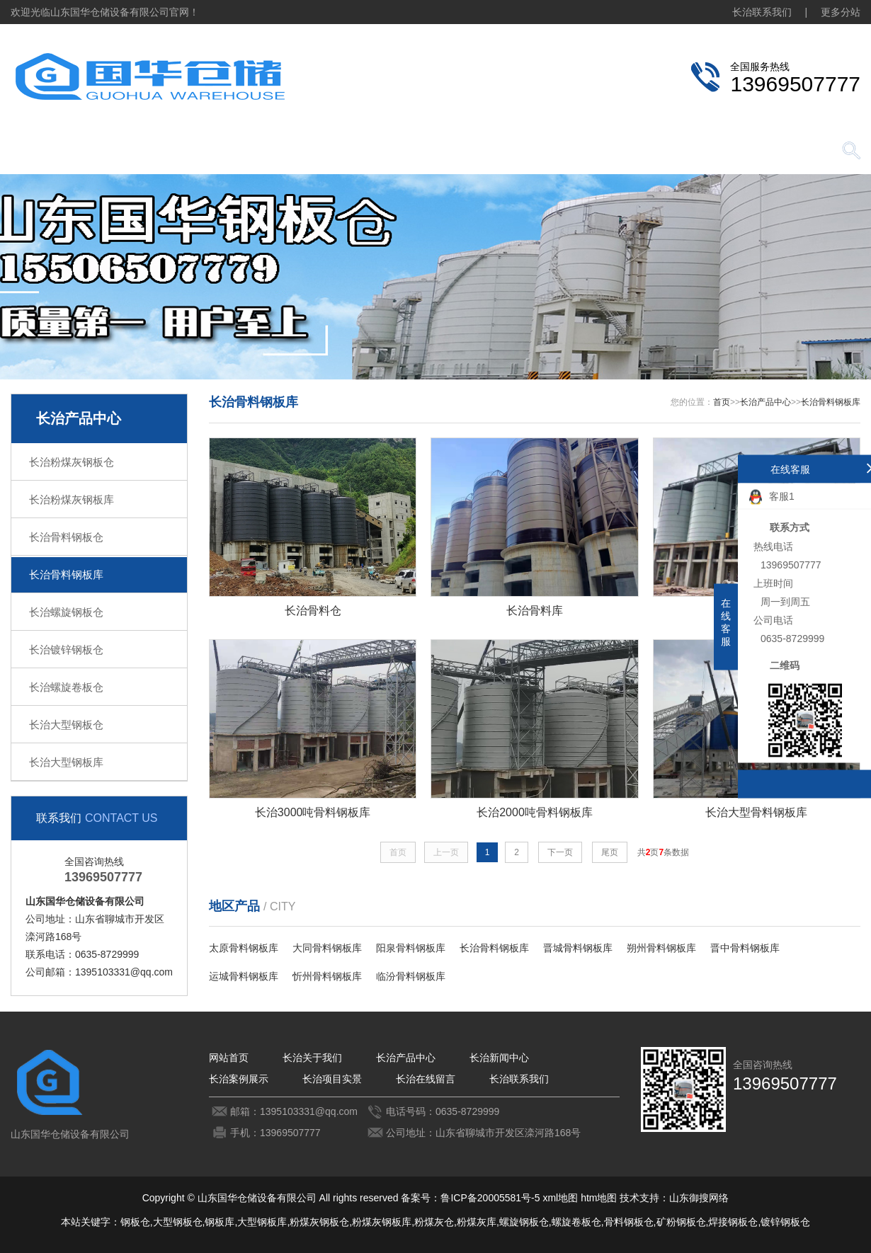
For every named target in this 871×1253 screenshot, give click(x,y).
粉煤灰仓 (434, 1222)
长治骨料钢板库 (66, 574)
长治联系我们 (762, 12)
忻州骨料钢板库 (327, 976)
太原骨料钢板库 (243, 948)
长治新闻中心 (358, 152)
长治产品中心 (258, 152)
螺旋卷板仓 (576, 1222)
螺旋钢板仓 (524, 1222)
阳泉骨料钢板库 (410, 948)
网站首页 (60, 152)
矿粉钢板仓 (681, 1222)
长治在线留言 (655, 152)
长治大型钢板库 (66, 762)
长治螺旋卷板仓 (66, 687)
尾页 (609, 852)
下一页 (560, 852)
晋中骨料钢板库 (745, 948)
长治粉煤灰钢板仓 (71, 462)
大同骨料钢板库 (327, 948)
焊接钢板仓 (733, 1222)
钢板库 (219, 1222)
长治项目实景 (556, 152)
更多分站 (840, 12)
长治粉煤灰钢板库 (71, 499)
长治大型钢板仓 (66, 725)
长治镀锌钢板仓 (66, 649)
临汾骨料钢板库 (410, 976)
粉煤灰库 (476, 1222)
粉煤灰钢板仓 (319, 1222)
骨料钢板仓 (629, 1222)
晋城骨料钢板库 (578, 948)
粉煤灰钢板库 (381, 1222)
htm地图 (599, 1197)
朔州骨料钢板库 (661, 948)
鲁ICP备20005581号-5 (490, 1197)
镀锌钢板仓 (785, 1222)
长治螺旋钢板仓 (66, 612)
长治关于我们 (159, 152)
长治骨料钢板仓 (66, 537)
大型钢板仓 (178, 1222)
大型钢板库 (262, 1222)
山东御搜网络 (699, 1197)
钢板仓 (135, 1222)
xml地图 (560, 1197)
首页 (721, 402)
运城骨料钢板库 (243, 976)
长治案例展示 (457, 152)
